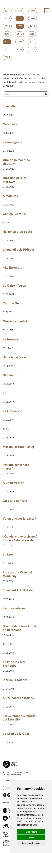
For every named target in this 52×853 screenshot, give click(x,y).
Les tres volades (14, 608)
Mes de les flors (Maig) (18, 447)
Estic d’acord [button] (31, 832)
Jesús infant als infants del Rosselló (19, 717)
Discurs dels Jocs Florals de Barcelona (20, 628)
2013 (19, 41)
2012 (32, 41)
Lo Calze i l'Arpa (14, 285)
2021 (32, 18)
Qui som (6, 781)
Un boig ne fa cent (16, 357)
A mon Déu (10, 196)
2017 (7, 34)
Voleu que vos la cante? (19, 518)
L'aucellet (10, 106)
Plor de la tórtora (15, 680)
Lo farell (8, 554)
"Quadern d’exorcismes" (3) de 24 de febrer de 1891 (20, 540)
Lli (4, 393)
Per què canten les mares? (16, 466)
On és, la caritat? (15, 501)
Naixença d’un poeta (17, 232)
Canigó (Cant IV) (14, 214)
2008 (7, 57)
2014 (7, 41)
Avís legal (6, 802)
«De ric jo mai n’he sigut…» (16, 162)
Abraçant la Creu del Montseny (17, 574)
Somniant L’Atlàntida (18, 590)
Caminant (10, 375)
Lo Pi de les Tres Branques (14, 664)
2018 (32, 26)
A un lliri (9, 644)
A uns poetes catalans (18, 698)
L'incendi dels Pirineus (19, 249)
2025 (19, 10)
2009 (32, 49)
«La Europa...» (13, 267)
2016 (19, 34)
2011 (7, 49)
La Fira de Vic (12, 411)
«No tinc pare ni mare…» (14, 180)
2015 (31, 34)
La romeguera (12, 142)
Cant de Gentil (13, 303)
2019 (19, 26)
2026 (7, 10)
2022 (19, 18)
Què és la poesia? (15, 321)
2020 (7, 26)
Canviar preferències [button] (31, 843)
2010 (19, 49)
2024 (32, 10)
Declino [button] (31, 837)
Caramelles (11, 124)
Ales (6, 429)
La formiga (10, 339)
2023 (7, 18)
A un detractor (13, 483)
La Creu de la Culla (16, 734)
